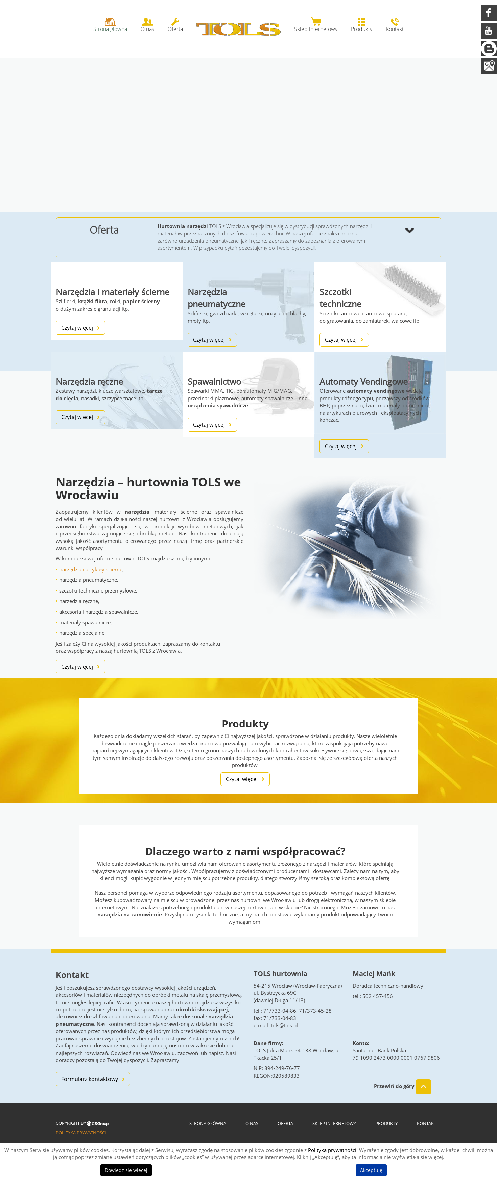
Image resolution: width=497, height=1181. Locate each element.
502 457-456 (377, 996)
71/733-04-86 (279, 1010)
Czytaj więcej (77, 327)
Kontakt (426, 1123)
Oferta (285, 1123)
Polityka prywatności (81, 1133)
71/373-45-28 (315, 1010)
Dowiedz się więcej (126, 1170)
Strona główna (207, 1123)
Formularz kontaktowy (89, 1079)
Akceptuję (371, 1170)
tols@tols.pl (284, 1025)
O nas (251, 1123)
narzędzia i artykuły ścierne (90, 569)
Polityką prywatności (332, 1150)
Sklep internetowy (334, 1123)
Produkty (386, 1123)
